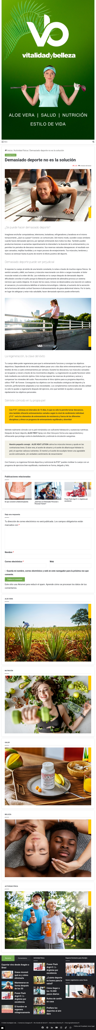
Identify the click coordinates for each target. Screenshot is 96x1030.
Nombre (9, 552)
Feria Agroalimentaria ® (72, 1023)
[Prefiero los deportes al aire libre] (39, 1010)
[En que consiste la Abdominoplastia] (18, 491)
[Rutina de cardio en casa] (39, 1001)
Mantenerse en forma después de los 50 (22, 985)
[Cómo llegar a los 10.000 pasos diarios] (39, 991)
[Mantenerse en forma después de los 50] (7, 985)
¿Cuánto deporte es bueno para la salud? (54, 980)
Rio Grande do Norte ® (41, 1023)
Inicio (8, 150)
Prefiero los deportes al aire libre (54, 1011)
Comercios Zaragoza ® (25, 1023)
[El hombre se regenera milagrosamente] (7, 1009)
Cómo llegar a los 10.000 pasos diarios (53, 991)
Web (52, 561)
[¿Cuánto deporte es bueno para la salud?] (39, 980)
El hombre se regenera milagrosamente (22, 1009)
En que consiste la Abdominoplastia (16, 502)
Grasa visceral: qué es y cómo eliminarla (21, 975)
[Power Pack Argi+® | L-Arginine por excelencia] (77, 489)
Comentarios (22, 958)
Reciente (8, 958)
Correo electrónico (14, 561)
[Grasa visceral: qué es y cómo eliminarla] (7, 975)
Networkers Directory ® (56, 1023)
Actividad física (21, 150)
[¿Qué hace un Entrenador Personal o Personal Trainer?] (48, 491)
